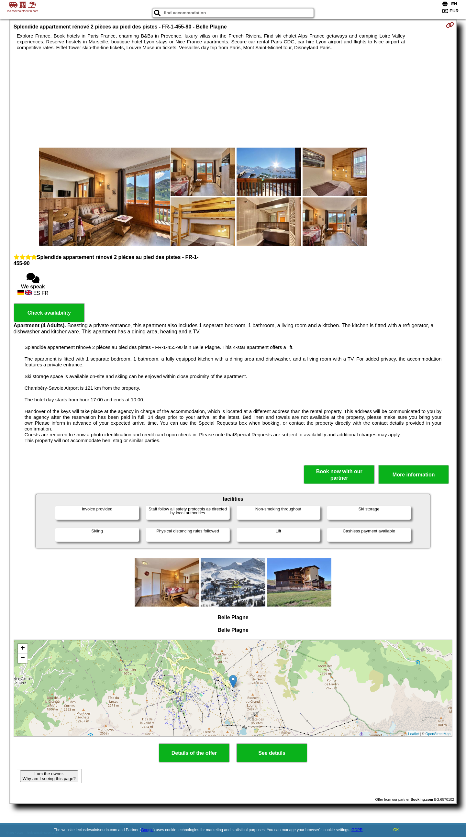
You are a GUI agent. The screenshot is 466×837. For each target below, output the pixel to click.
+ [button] (23, 648)
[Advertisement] (233, 99)
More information (414, 474)
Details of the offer (194, 753)
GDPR (357, 830)
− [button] (23, 658)
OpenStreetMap (438, 734)
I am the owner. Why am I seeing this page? (49, 776)
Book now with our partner (339, 474)
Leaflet (413, 734)
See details (271, 753)
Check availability (49, 313)
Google (147, 830)
